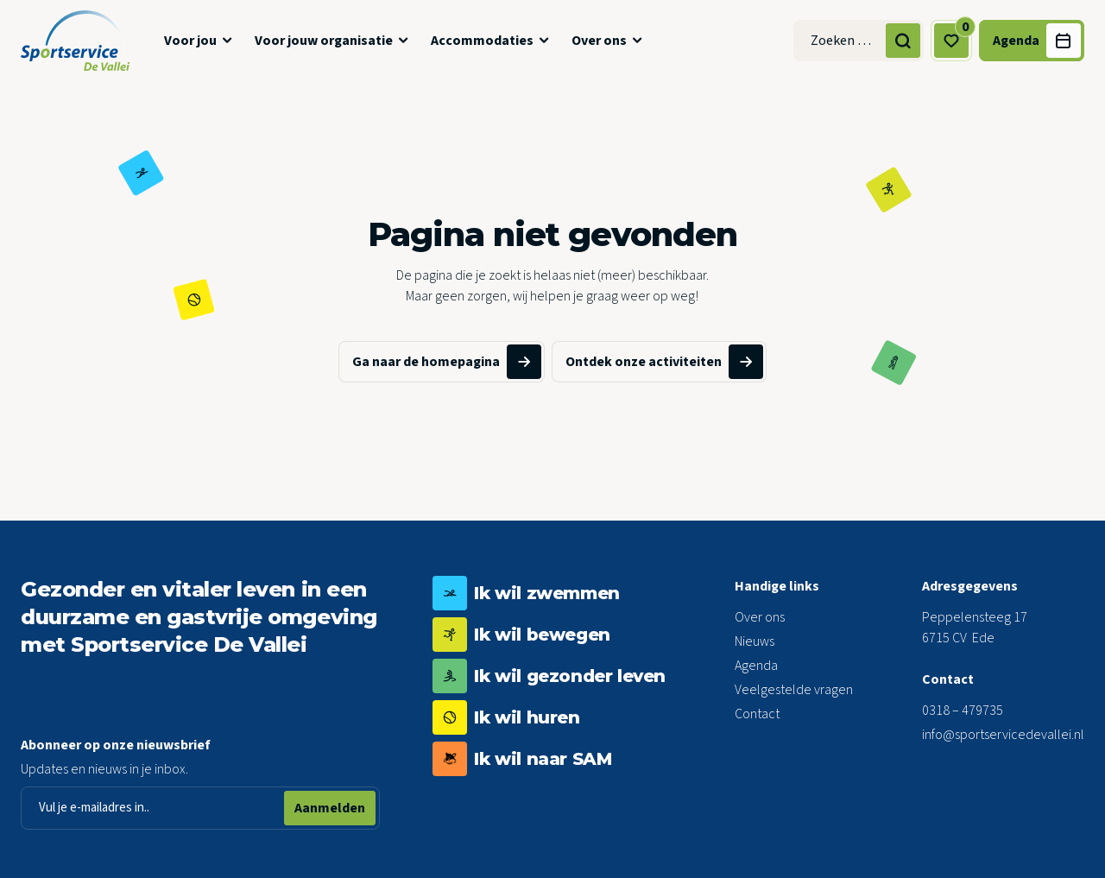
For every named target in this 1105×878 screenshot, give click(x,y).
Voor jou (190, 40)
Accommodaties (482, 40)
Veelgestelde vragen (794, 689)
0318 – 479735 (962, 710)
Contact (757, 713)
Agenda (756, 665)
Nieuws (754, 641)
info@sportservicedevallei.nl (1003, 734)
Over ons (599, 40)
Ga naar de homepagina (446, 361)
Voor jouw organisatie (324, 40)
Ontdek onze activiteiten (664, 361)
